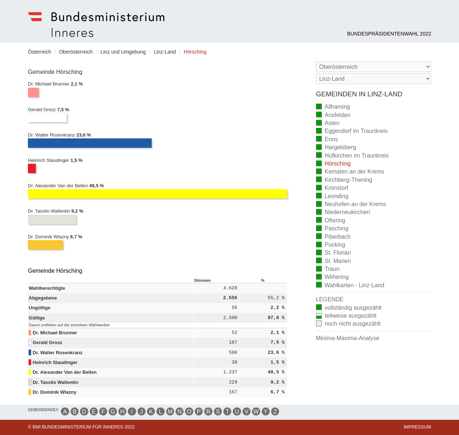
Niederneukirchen (343, 213)
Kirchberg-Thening (344, 180)
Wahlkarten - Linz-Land (350, 285)
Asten (328, 123)
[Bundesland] (373, 67)
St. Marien (333, 261)
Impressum (417, 427)
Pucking (330, 245)
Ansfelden (333, 115)
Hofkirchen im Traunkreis (352, 156)
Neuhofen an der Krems (351, 205)
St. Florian (333, 253)
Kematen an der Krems (350, 172)
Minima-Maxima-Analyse (347, 338)
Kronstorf (332, 188)
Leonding (332, 196)
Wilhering (332, 277)
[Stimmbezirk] (373, 79)
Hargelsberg (336, 148)
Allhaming (333, 107)
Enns (327, 139)
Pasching (332, 229)
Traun (328, 269)
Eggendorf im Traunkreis (352, 131)
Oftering (330, 221)
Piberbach (333, 237)
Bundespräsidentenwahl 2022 (389, 34)
